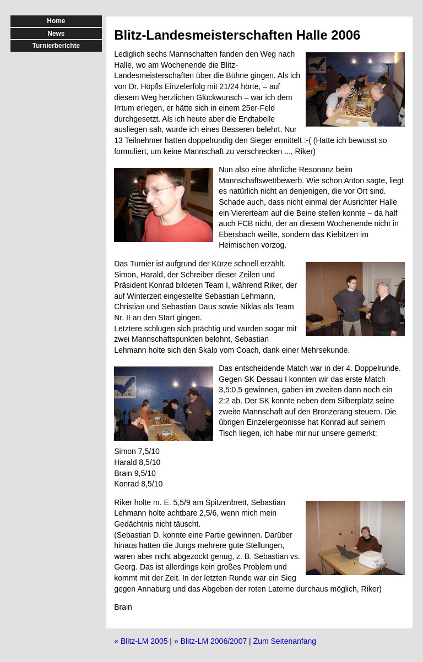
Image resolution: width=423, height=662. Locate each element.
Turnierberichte (56, 46)
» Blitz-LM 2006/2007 (210, 641)
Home (56, 21)
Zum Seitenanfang (284, 641)
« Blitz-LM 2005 (140, 641)
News (55, 33)
